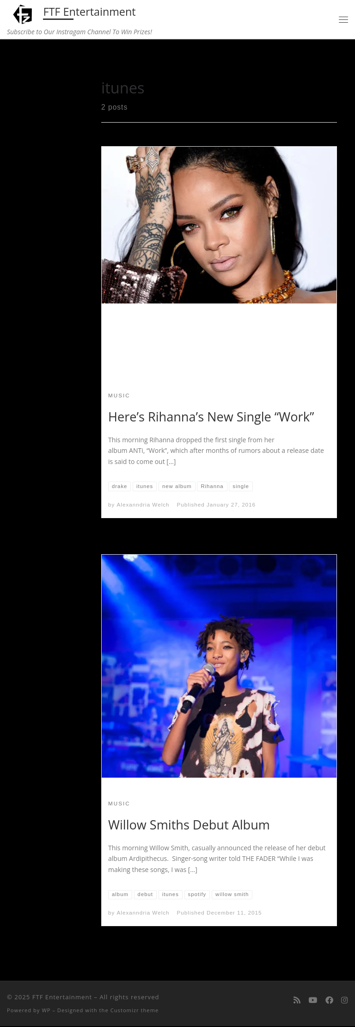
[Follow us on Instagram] (344, 1001)
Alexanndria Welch (143, 505)
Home (27, 59)
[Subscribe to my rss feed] (297, 1001)
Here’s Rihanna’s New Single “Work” (211, 417)
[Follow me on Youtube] (312, 1001)
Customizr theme (134, 1011)
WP (46, 1011)
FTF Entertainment (62, 998)
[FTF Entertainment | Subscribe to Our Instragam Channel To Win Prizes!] (24, 13)
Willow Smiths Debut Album (189, 825)
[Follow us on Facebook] (329, 1001)
